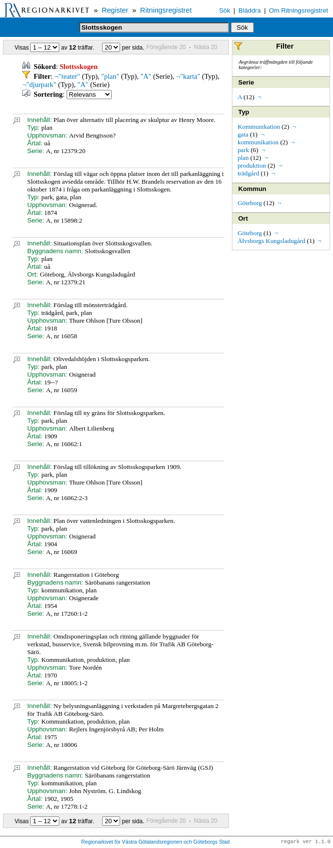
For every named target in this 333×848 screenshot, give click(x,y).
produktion (252, 165)
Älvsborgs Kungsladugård (271, 240)
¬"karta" (188, 76)
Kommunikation (259, 126)
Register (115, 10)
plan (243, 157)
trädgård (248, 173)
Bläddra (250, 10)
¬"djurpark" (39, 84)
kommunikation (258, 142)
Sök (224, 10)
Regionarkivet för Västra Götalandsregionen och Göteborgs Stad (155, 842)
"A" (146, 76)
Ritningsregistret (166, 10)
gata (243, 134)
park (243, 150)
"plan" (110, 76)
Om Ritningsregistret (298, 10)
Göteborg (250, 203)
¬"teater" (67, 76)
